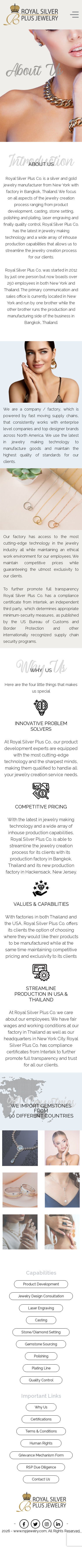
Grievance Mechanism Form (41, 1455)
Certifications (41, 1419)
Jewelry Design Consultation (41, 1296)
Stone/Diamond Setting (41, 1332)
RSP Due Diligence (41, 1467)
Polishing (41, 1356)
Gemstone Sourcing (41, 1344)
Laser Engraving (41, 1308)
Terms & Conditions (41, 1431)
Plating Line (41, 1368)
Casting (41, 1320)
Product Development (41, 1284)
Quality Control (41, 1380)
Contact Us (41, 1479)
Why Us (41, 1407)
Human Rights (41, 1443)
